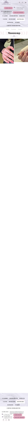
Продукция (12, 19)
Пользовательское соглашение (16, 421)
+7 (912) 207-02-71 (7, 12)
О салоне (5, 15)
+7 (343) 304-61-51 (7, 11)
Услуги (5, 19)
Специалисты (13, 15)
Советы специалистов (13, 25)
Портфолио (20, 19)
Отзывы (17, 22)
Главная (7, 29)
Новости (22, 15)
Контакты (10, 22)
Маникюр (20, 29)
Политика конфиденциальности (17, 420)
